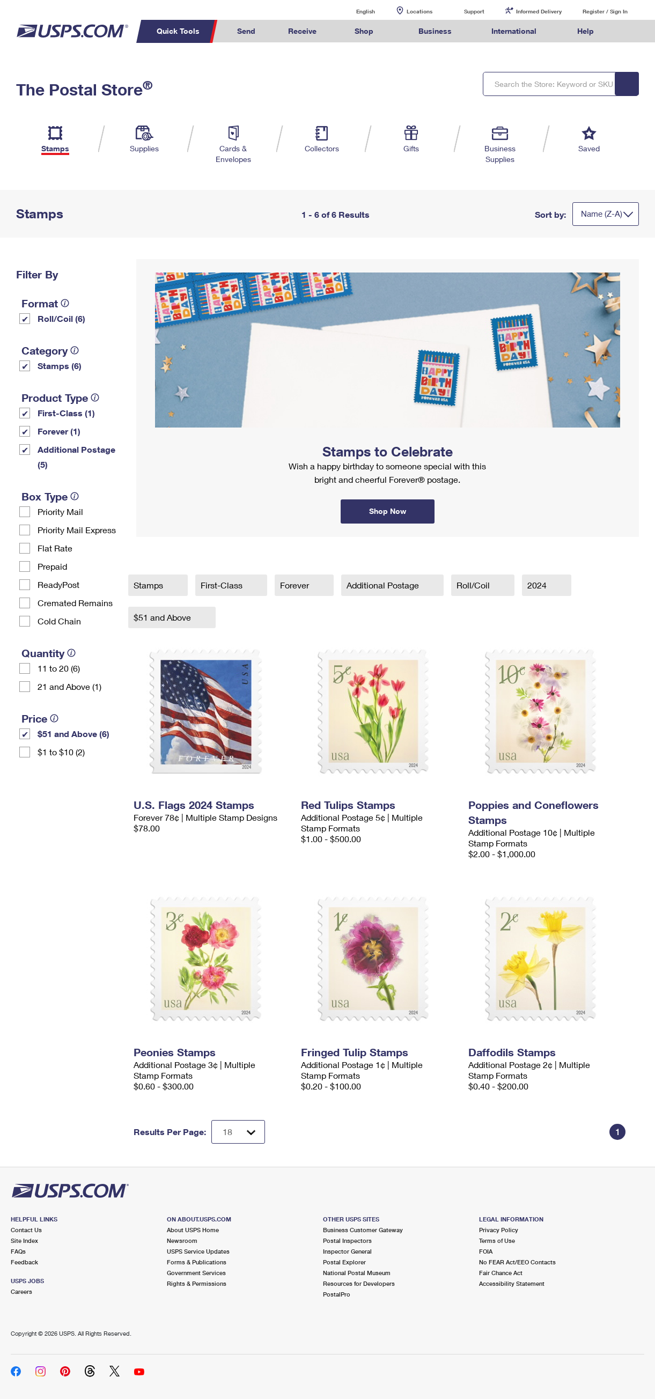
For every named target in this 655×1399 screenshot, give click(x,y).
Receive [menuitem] (302, 30)
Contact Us (26, 1229)
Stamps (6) (60, 365)
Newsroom (182, 1240)
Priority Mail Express (77, 530)
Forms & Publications (196, 1261)
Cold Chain (59, 621)
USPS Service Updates (198, 1251)
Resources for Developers (359, 1283)
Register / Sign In (605, 11)
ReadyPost (58, 584)
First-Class (223, 585)
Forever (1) (59, 431)
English (354, 11)
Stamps (149, 585)
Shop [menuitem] (364, 30)
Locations (419, 11)
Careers (21, 1291)
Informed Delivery (539, 11)
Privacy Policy (498, 1229)
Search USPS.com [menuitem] (630, 31)
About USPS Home (193, 1229)
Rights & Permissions (196, 1283)
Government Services (196, 1272)
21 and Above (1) (69, 686)
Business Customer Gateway (363, 1229)
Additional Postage (384, 585)
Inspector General (347, 1251)
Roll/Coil (474, 585)
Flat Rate (55, 548)
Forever (295, 585)
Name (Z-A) (601, 213)
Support (474, 11)
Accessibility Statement (511, 1283)
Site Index (24, 1240)
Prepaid (52, 566)
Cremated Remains (75, 603)
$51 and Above (163, 617)
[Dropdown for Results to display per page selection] (238, 1132)
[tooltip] (65, 303)
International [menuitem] (513, 30)
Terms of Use (497, 1240)
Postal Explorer (344, 1261)
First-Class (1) (66, 413)
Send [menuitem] (246, 30)
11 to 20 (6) (59, 668)
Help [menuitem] (585, 30)
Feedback (24, 1261)
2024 (538, 585)
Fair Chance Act (500, 1272)
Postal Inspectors (347, 1240)
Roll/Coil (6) (61, 318)
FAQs (18, 1251)
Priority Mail (60, 511)
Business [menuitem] (435, 30)
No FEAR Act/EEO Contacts (517, 1261)
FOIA (485, 1251)
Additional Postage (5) (76, 456)
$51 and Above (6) (73, 733)
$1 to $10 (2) (61, 752)
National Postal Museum (357, 1272)
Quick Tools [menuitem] (178, 30)
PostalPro (336, 1294)
